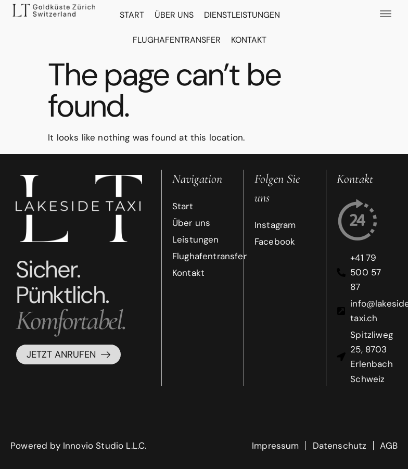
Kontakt (248, 39)
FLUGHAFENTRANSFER (177, 39)
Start (132, 14)
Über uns (174, 14)
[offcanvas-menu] (385, 13)
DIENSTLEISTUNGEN (242, 14)
